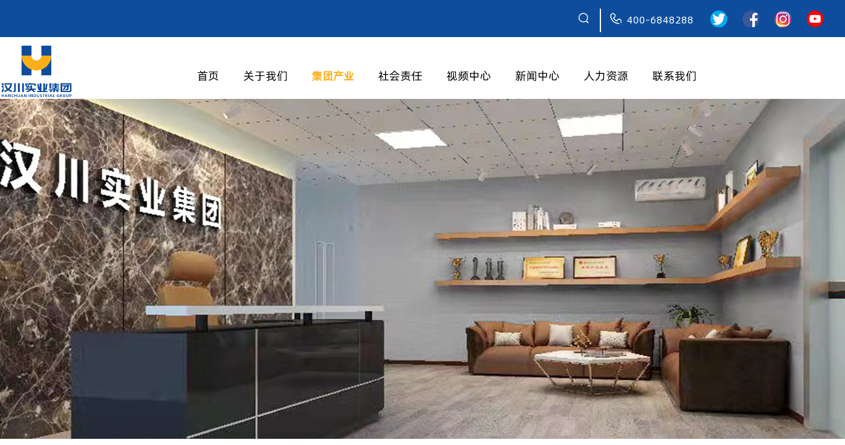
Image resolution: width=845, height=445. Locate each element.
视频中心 (469, 75)
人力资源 (606, 75)
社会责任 (400, 75)
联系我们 (674, 75)
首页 (208, 75)
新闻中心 (537, 75)
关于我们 (265, 75)
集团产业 (333, 76)
